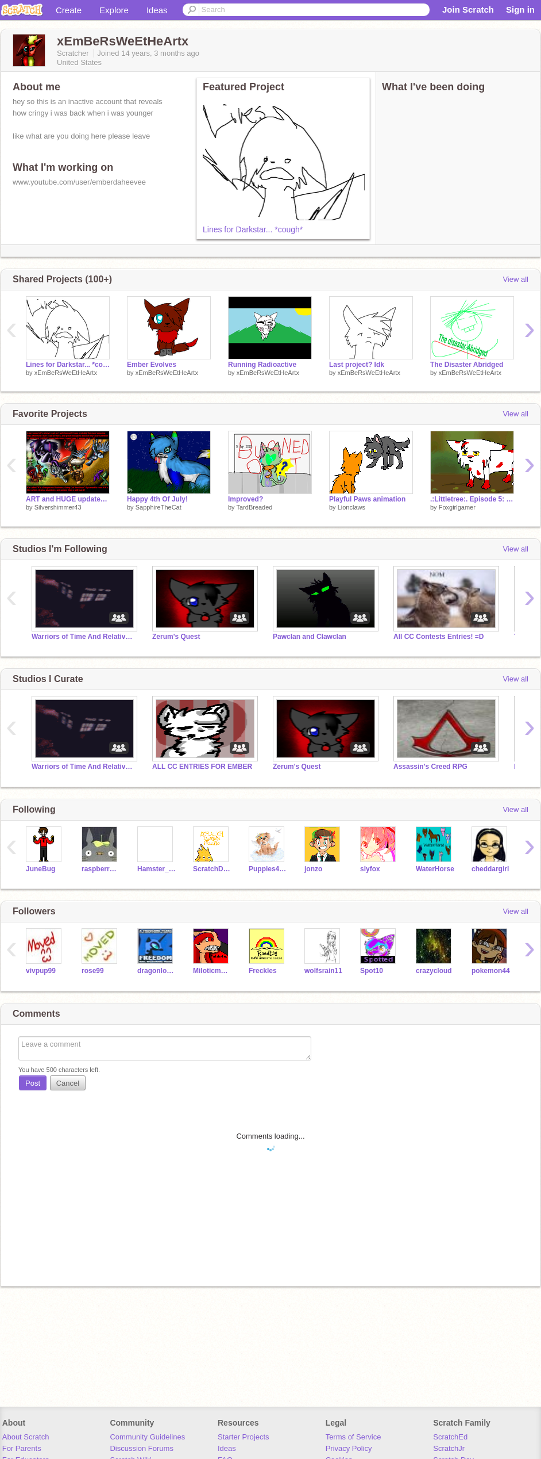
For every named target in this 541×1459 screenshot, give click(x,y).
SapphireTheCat (158, 507)
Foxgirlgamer (457, 507)
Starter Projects (243, 1437)
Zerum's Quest (176, 637)
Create (69, 10)
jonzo (313, 869)
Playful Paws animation (367, 499)
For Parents (21, 1448)
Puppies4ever (268, 869)
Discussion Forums (141, 1448)
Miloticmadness (212, 971)
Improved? (245, 499)
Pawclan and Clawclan (309, 637)
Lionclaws (351, 507)
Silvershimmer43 (58, 507)
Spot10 (371, 971)
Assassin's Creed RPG (430, 767)
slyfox (370, 869)
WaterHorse (435, 869)
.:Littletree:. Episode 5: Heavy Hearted (472, 499)
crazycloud (434, 971)
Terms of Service (353, 1437)
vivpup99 (41, 971)
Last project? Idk (356, 365)
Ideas (157, 10)
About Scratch (25, 1437)
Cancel (67, 1083)
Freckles (263, 971)
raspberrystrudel (101, 869)
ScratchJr (449, 1448)
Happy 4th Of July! (157, 499)
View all (515, 279)
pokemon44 (491, 971)
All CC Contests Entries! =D (438, 637)
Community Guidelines (147, 1437)
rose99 (93, 971)
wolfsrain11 (323, 971)
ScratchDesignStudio (212, 869)
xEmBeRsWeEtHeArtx (65, 372)
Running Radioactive (262, 365)
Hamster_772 (156, 869)
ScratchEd (450, 1437)
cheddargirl (490, 869)
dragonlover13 (156, 971)
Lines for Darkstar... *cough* (253, 229)
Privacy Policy (349, 1448)
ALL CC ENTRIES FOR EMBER (202, 767)
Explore (114, 10)
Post (32, 1083)
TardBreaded (254, 507)
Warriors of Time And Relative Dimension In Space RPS (83, 637)
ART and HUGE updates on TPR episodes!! (68, 499)
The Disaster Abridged (466, 365)
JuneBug (40, 869)
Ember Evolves (151, 365)
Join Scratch (468, 9)
